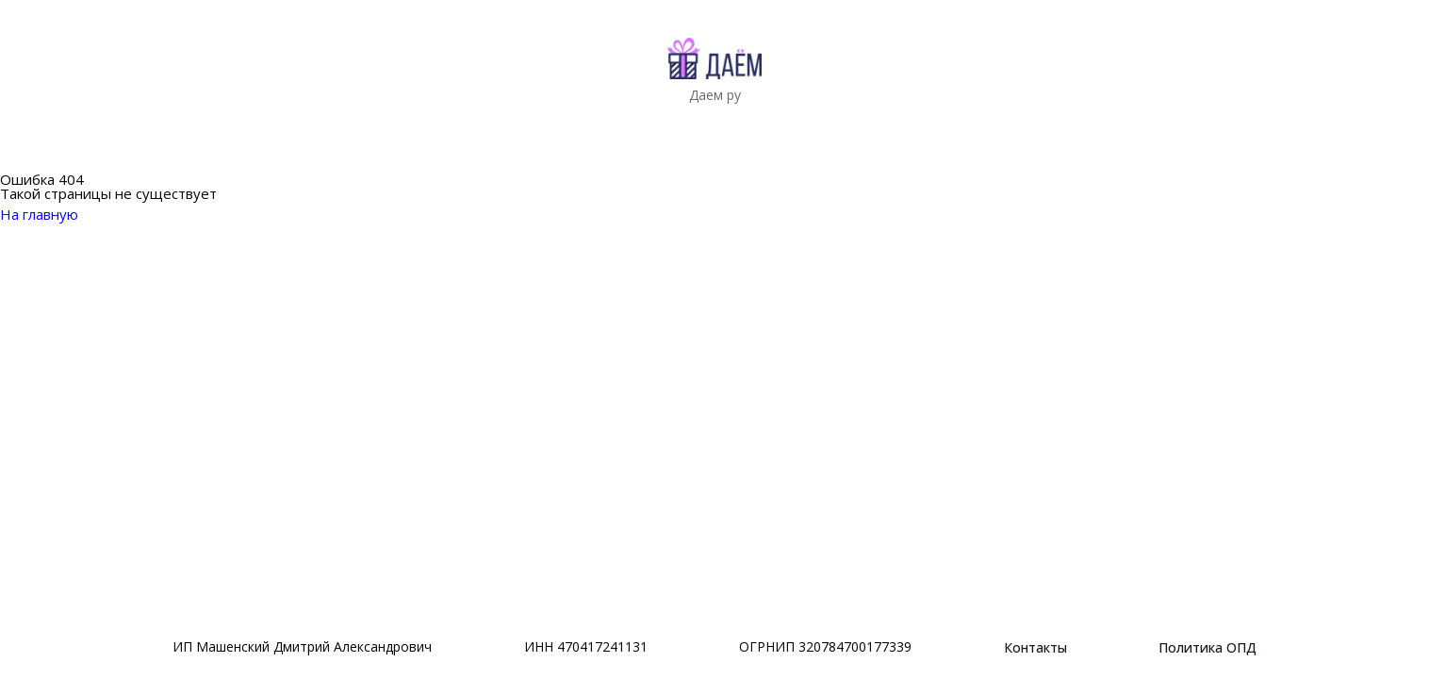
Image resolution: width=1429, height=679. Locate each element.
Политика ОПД (1207, 647)
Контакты (1035, 647)
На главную (51, 214)
